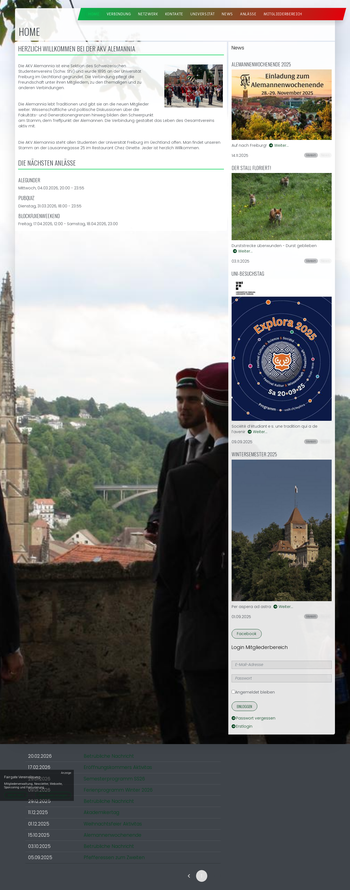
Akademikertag (101, 812)
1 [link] (201, 876)
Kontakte (174, 14)
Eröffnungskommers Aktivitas (118, 767)
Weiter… (279, 145)
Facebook (246, 633)
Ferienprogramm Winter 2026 (118, 790)
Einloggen (244, 706)
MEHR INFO (16, 795)
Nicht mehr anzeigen (53, 795)
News (227, 14)
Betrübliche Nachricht (109, 756)
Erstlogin (242, 726)
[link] (189, 876)
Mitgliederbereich (283, 14)
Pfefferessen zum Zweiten (114, 857)
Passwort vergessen (253, 718)
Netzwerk (148, 14)
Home (94, 14)
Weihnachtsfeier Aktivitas (113, 824)
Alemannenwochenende (112, 835)
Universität (202, 14)
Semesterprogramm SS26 (114, 779)
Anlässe (248, 14)
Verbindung (119, 14)
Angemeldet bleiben (253, 692)
